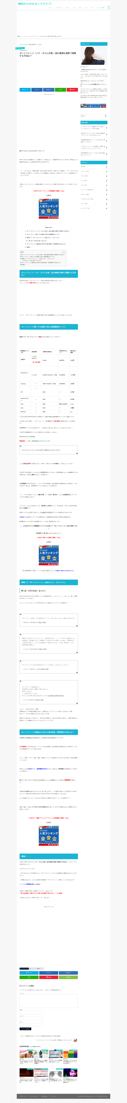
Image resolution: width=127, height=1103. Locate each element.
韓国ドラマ (40, 968)
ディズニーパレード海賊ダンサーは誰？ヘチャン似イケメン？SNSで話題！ (93, 127)
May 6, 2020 (45, 669)
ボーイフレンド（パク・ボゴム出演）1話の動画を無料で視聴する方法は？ (47, 231)
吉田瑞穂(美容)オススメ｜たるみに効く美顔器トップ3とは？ (93, 139)
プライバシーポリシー (34, 1097)
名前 (21, 1011)
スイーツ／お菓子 (100, 7)
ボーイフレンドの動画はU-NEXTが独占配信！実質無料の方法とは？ (45, 244)
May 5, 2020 (42, 649)
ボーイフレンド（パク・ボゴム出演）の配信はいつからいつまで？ (41, 450)
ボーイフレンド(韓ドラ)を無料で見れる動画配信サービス (42, 234)
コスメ (86, 7)
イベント (50, 7)
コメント (22, 995)
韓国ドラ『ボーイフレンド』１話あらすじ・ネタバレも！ (42, 237)
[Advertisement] (63, 24)
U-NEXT (48, 195)
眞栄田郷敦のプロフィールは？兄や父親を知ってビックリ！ (93, 151)
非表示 (50, 227)
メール (22, 1017)
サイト (21, 1023)
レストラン (85, 201)
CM (82, 163)
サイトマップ (54, 1097)
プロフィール (23, 1097)
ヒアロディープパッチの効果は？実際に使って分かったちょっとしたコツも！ (93, 145)
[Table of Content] (63, 252)
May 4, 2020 (42, 622)
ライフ (80, 7)
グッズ (74, 7)
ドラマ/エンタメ (58, 7)
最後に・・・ (29, 247)
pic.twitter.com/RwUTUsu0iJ (56, 695)
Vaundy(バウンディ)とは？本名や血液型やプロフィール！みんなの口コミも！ (93, 133)
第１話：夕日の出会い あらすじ (36, 240)
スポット (67, 7)
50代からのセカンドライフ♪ (35, 3)
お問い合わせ (45, 1097)
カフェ (92, 7)
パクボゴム (33, 968)
